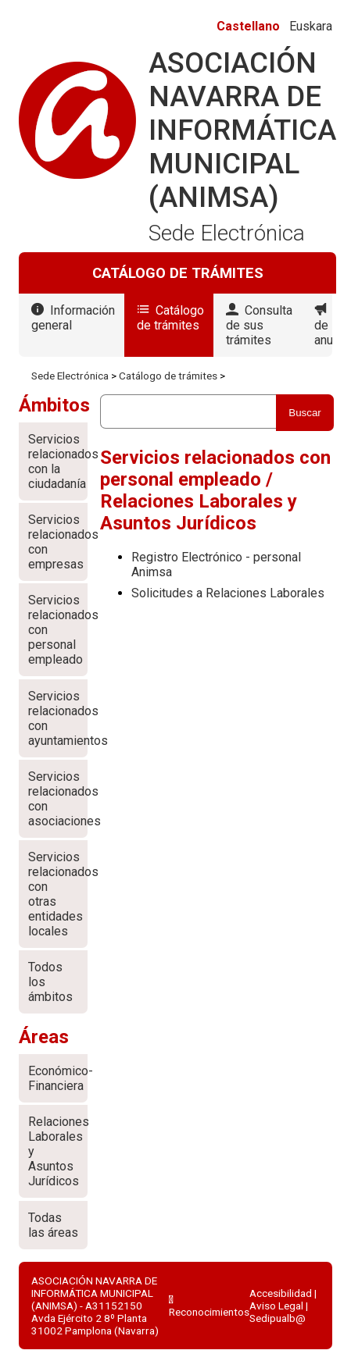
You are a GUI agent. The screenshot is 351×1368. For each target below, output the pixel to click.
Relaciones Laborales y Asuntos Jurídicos (58, 1151)
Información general (73, 318)
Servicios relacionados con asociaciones (58, 798)
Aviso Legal (276, 1305)
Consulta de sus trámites (259, 325)
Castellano (248, 26)
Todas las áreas (53, 1225)
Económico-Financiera (58, 1078)
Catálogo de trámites (170, 318)
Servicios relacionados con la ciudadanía (58, 461)
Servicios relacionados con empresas (58, 542)
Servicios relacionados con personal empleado (58, 630)
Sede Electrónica (70, 375)
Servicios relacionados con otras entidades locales (58, 894)
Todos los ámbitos (50, 982)
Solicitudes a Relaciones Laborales (227, 593)
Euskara (310, 26)
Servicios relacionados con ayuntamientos (58, 718)
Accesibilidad (280, 1293)
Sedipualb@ (277, 1318)
